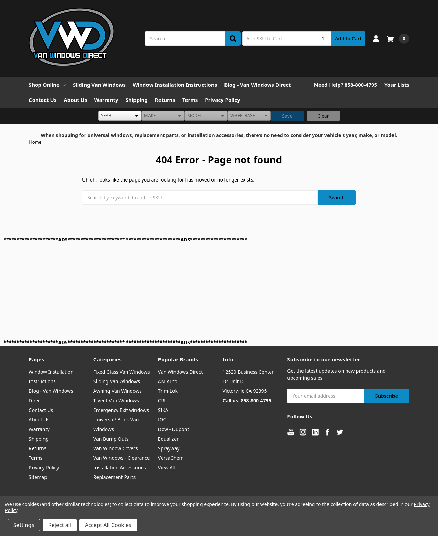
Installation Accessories (119, 467)
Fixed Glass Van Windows (121, 371)
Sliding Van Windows (99, 84)
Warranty (106, 99)
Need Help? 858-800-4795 (345, 84)
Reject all (59, 525)
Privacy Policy (222, 99)
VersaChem (171, 458)
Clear (323, 115)
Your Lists (396, 84)
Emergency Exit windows (121, 410)
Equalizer (168, 439)
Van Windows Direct (180, 371)
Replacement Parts (114, 477)
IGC (162, 419)
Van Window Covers (115, 448)
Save (287, 115)
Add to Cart (348, 38)
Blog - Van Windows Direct (257, 84)
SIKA (163, 410)
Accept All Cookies (108, 525)
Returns (165, 99)
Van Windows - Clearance (121, 458)
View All (166, 467)
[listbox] (119, 116)
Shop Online (47, 84)
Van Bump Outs (111, 439)
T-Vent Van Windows (116, 400)
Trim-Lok (168, 391)
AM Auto (167, 381)
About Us (75, 99)
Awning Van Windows (117, 391)
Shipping (137, 99)
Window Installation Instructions (175, 84)
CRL (162, 400)
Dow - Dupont (173, 429)
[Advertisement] (209, 291)
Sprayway (169, 448)
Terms (190, 99)
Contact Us (42, 99)
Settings (23, 525)
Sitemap (38, 477)
